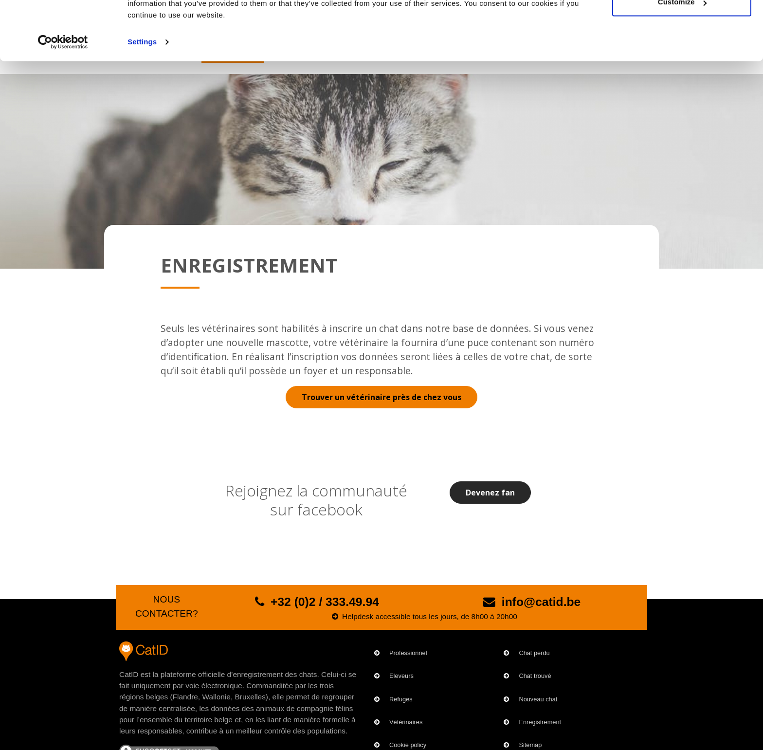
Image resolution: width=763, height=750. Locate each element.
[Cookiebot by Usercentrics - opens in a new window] (63, 97)
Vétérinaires (405, 722)
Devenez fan (490, 492)
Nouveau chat (538, 699)
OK (682, 25)
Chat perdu (534, 653)
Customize (682, 58)
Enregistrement (540, 722)
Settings (142, 97)
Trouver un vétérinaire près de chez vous (381, 397)
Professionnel (408, 653)
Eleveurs (401, 675)
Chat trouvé (535, 675)
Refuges (401, 699)
